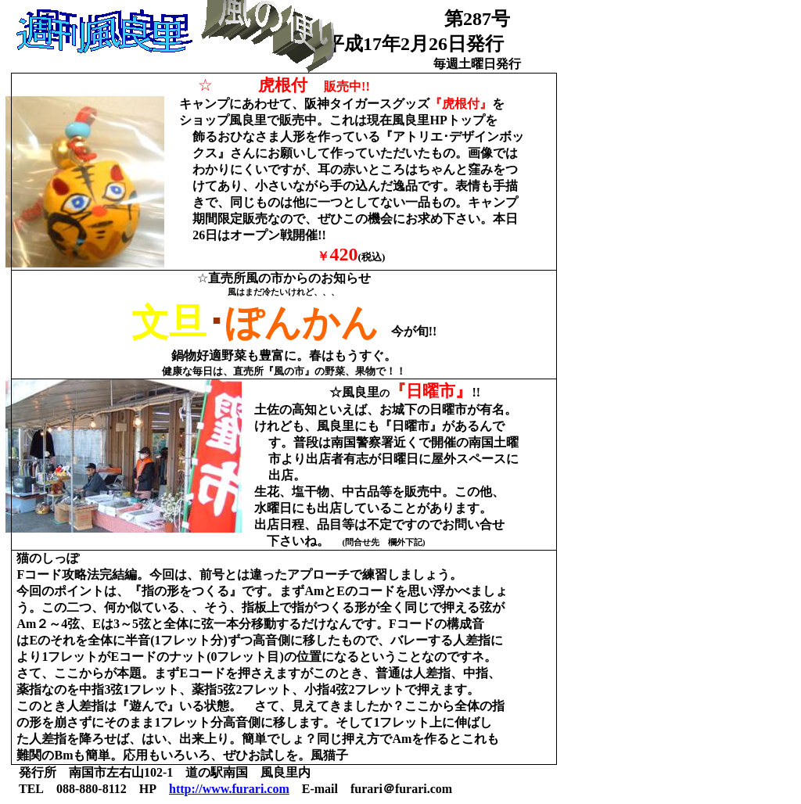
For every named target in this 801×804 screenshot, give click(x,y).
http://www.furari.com (229, 788)
